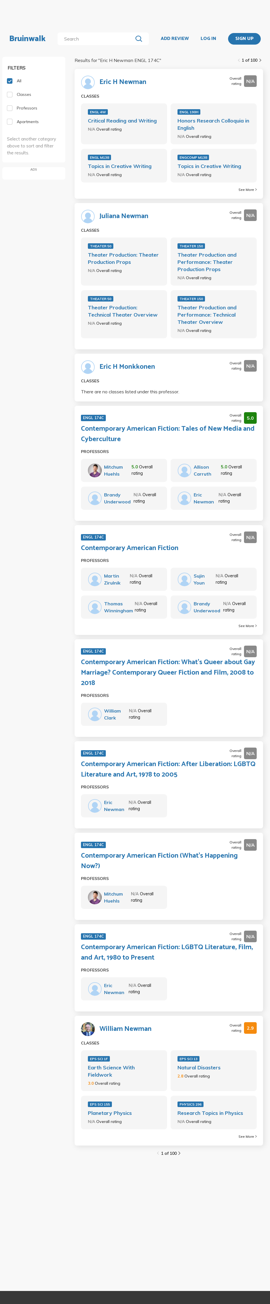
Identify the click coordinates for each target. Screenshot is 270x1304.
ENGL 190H (189, 112)
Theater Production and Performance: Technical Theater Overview (206, 314)
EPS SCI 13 (188, 1059)
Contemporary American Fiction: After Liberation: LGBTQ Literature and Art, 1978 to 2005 (168, 769)
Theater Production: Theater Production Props (123, 258)
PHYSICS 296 (190, 1104)
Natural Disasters (199, 1067)
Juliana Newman (123, 216)
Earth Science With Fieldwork (111, 1071)
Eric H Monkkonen (127, 367)
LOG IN (208, 39)
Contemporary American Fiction (129, 548)
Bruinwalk (27, 38)
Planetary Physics (110, 1113)
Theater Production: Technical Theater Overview (123, 311)
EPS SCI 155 (100, 1104)
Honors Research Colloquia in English (213, 124)
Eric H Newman (122, 82)
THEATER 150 (191, 246)
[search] (96, 38)
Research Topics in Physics (210, 1113)
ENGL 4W (98, 112)
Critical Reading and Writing (122, 120)
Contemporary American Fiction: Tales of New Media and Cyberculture (168, 434)
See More (247, 189)
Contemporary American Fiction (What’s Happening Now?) (159, 861)
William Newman (125, 1029)
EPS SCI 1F (99, 1059)
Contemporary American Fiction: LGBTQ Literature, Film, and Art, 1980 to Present (167, 952)
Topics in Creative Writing (119, 166)
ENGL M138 (99, 157)
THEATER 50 (100, 246)
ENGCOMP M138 (193, 157)
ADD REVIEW (175, 39)
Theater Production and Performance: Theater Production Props (206, 262)
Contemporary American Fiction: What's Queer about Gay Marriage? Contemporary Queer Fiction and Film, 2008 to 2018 (168, 672)
